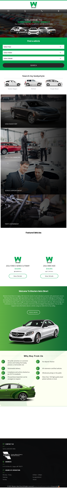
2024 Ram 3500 (47, 265)
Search (33, 65)
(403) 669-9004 (11, 448)
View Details (15, 276)
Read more (33, 312)
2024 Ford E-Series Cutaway (15, 265)
